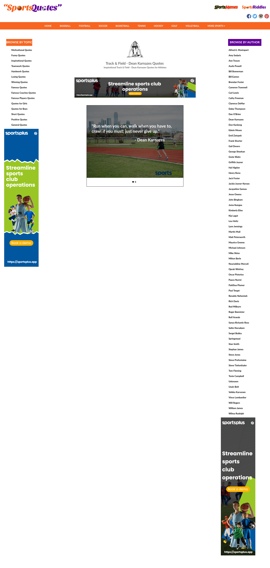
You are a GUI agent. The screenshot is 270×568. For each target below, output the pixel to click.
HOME (47, 25)
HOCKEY (158, 25)
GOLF (174, 25)
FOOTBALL (85, 25)
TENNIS (142, 25)
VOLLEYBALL (192, 25)
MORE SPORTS (216, 25)
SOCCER (103, 25)
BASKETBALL (122, 25)
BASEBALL (65, 25)
